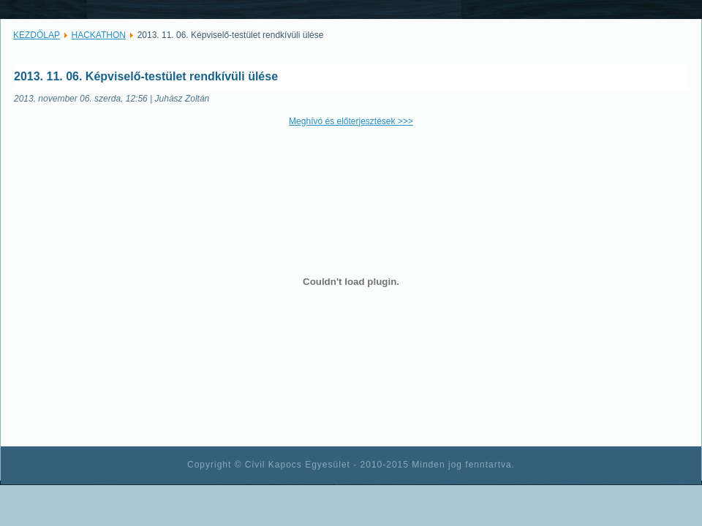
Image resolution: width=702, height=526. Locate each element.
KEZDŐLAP (36, 35)
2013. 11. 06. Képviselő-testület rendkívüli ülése (146, 76)
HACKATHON (99, 35)
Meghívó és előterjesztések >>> (351, 121)
